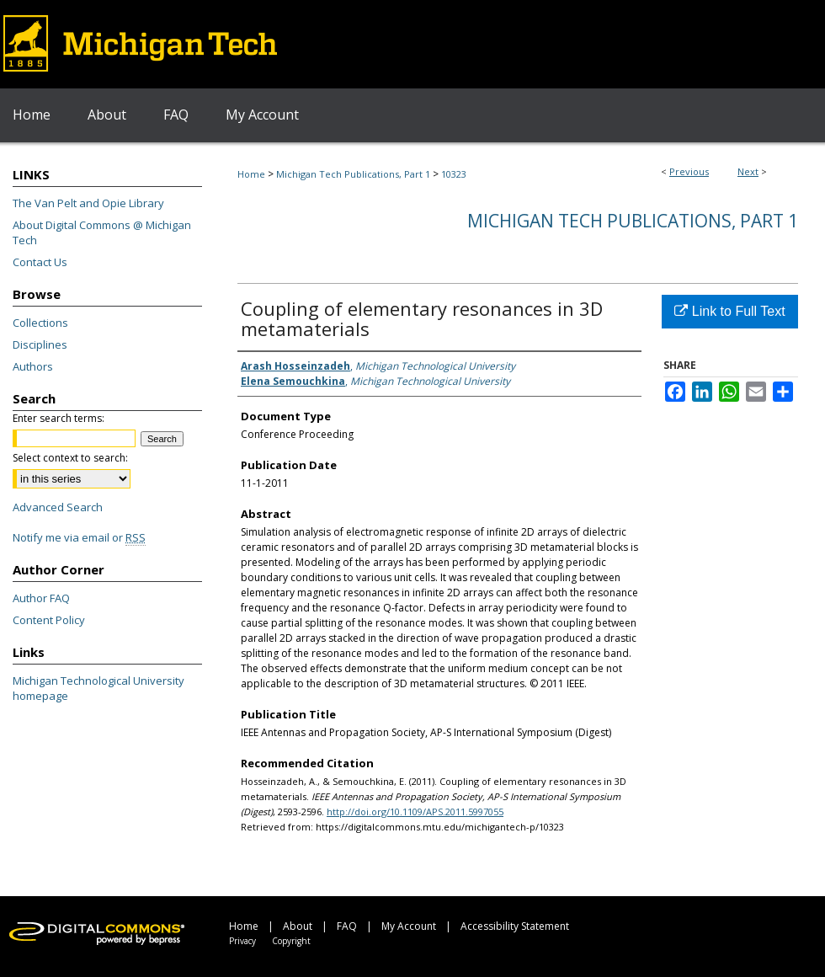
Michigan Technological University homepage (98, 688)
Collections (40, 322)
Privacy (242, 941)
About (297, 926)
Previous (689, 171)
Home (251, 174)
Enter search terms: (58, 418)
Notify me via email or (79, 537)
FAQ (347, 926)
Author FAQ (41, 598)
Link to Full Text (729, 311)
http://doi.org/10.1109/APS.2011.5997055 (415, 811)
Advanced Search (58, 507)
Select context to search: (70, 458)
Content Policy (49, 619)
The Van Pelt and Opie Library (88, 203)
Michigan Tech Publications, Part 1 (353, 174)
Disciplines (40, 344)
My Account (408, 926)
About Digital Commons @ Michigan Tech (102, 232)
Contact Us (40, 262)
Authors (33, 366)
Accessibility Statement (514, 926)
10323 (453, 174)
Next (747, 171)
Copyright (291, 941)
